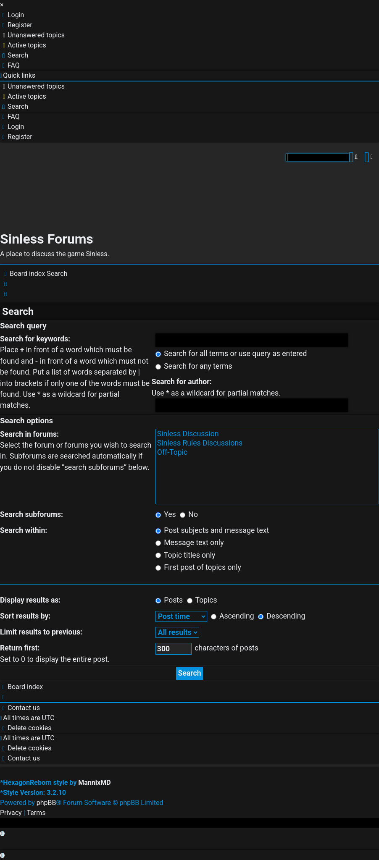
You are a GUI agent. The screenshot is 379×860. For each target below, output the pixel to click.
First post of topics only (198, 567)
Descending (281, 616)
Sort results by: (25, 616)
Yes (165, 514)
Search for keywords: (35, 339)
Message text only (189, 542)
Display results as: (30, 600)
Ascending (232, 616)
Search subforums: (31, 514)
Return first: (19, 648)
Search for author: (182, 382)
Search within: (23, 530)
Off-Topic (267, 452)
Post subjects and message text (212, 530)
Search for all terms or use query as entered (231, 353)
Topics (202, 600)
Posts (169, 600)
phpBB (46, 803)
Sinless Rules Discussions (267, 443)
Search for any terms (193, 366)
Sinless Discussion (267, 434)
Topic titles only (185, 555)
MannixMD (94, 783)
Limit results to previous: (41, 632)
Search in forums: (29, 434)
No (189, 514)
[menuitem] (12, 15)
